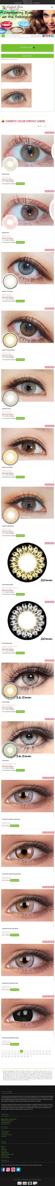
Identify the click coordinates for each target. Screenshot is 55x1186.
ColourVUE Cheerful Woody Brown (11, 874)
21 (18, 1054)
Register (37, 3)
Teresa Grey (5, 760)
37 (18, 1056)
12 (40, 1051)
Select (47, 126)
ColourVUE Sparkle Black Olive (10, 1038)
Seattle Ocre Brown (7, 467)
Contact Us (4, 1149)
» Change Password (6, 1134)
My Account (18, 3)
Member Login (28, 3)
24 (27, 1054)
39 (24, 1056)
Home (2, 1146)
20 (15, 1054)
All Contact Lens (5, 1124)
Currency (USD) (27, 1)
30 (46, 1054)
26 (34, 1054)
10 (34, 1051)
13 (43, 1051)
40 (27, 1056)
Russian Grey (5, 174)
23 (24, 1054)
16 (2, 1054)
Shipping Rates (5, 1152)
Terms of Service (5, 1157)
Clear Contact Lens (6, 1122)
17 (6, 1054)
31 (49, 1054)
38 (21, 1056)
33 (6, 1056)
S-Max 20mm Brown (7, 584)
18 (9, 1054)
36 (15, 1056)
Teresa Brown (6, 702)
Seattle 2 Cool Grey (7, 291)
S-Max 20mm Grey (7, 643)
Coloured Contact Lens (7, 1120)
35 (12, 1056)
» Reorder (3, 1136)
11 (37, 1051)
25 (30, 1054)
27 (37, 1054)
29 (43, 1054)
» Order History (5, 1131)
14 (46, 1051)
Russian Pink (5, 232)
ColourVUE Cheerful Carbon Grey (11, 819)
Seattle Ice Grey (6, 408)
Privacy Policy (4, 1156)
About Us (3, 1148)
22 (21, 1054)
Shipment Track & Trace (7, 1154)
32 (2, 1056)
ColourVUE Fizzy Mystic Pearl (10, 983)
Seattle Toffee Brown (8, 526)
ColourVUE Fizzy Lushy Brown (10, 928)
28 (40, 1054)
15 (49, 1051)
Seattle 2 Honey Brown (8, 350)
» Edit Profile (4, 1133)
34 (9, 1056)
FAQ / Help (4, 1151)
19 (12, 1054)
